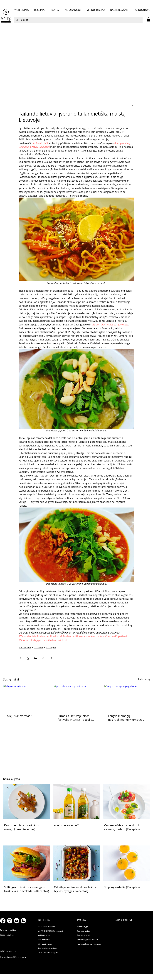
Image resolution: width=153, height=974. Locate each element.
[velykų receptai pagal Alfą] (127, 697)
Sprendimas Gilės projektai (13, 957)
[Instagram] (9, 920)
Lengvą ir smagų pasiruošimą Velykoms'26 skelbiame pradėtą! (125, 717)
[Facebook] (2, 920)
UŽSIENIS (38, 647)
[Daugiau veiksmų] (132, 106)
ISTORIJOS (51, 647)
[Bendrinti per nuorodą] (43, 658)
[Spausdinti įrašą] (50, 658)
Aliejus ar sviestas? (19, 716)
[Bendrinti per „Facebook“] (20, 658)
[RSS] (23, 920)
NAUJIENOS (25, 647)
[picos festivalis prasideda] (76, 697)
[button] (148, 19)
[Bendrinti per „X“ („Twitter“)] (27, 658)
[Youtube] (16, 920)
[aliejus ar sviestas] (26, 697)
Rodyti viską (144, 679)
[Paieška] (78, 20)
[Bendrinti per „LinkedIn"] (35, 658)
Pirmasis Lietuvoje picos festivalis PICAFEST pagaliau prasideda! (76, 717)
